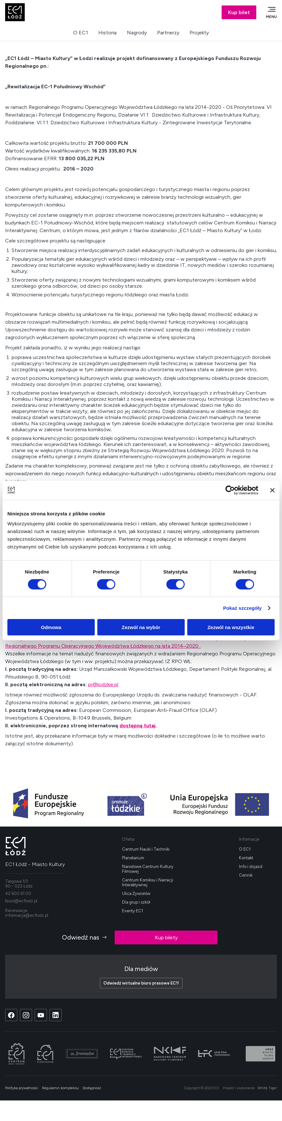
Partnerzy (168, 33)
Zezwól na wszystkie (230, 627)
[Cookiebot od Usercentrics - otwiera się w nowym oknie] (230, 490)
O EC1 (80, 33)
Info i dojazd (250, 866)
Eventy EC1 (132, 910)
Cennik (245, 875)
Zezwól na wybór (141, 627)
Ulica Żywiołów (136, 893)
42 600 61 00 (18, 893)
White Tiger (267, 1088)
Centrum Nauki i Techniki (146, 849)
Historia (107, 33)
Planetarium (133, 857)
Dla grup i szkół (136, 902)
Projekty (199, 33)
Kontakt (246, 857)
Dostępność (92, 1088)
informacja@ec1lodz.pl (26, 915)
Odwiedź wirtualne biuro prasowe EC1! (141, 983)
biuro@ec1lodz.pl (21, 900)
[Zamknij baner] (272, 490)
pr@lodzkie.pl (103, 684)
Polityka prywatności (21, 1088)
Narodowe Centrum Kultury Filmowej (147, 869)
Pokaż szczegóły (242, 607)
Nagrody (137, 33)
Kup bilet (239, 12)
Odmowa (51, 627)
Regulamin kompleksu (60, 1088)
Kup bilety (166, 937)
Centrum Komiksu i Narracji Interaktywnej (147, 882)
